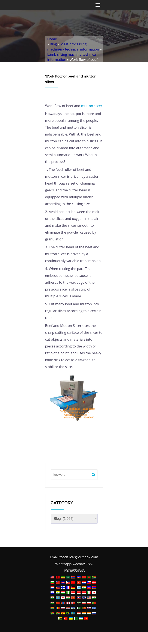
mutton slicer (91, 105)
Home (52, 39)
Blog (53, 44)
